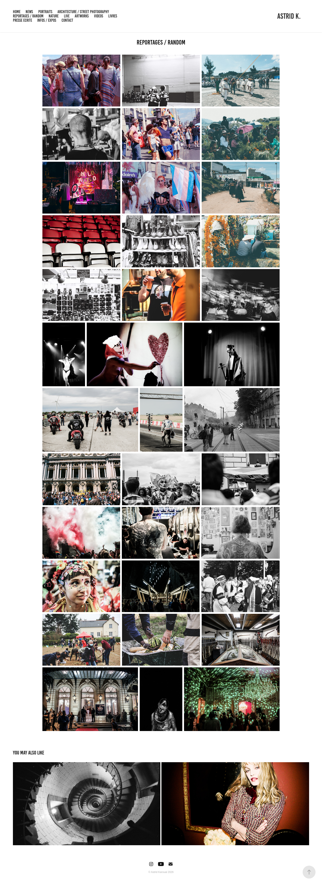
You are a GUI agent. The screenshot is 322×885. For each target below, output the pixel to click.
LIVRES (112, 16)
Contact (67, 20)
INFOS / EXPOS (46, 20)
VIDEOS (98, 16)
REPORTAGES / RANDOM (28, 16)
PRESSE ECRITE (22, 20)
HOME (16, 11)
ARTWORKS (82, 16)
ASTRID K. (289, 16)
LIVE (67, 16)
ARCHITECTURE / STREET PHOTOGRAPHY (83, 11)
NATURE (54, 16)
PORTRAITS (45, 11)
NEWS (29, 11)
